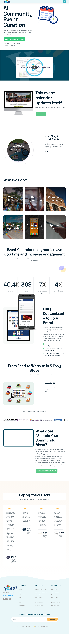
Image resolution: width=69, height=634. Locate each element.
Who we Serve (22, 594)
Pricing (20, 597)
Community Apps (39, 602)
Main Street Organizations (41, 592)
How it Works (22, 592)
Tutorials (53, 600)
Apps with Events (39, 605)
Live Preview (40, 114)
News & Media (38, 597)
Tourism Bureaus (39, 594)
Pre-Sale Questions (55, 605)
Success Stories (22, 600)
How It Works (54, 589)
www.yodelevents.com (8, 595)
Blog (20, 602)
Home (20, 589)
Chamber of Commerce (40, 589)
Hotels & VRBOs (39, 600)
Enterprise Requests (55, 602)
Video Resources (55, 592)
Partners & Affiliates (55, 608)
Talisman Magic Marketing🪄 (28, 626)
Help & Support (54, 597)
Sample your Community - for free (14, 39)
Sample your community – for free (46, 470)
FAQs (52, 594)
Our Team (21, 608)
